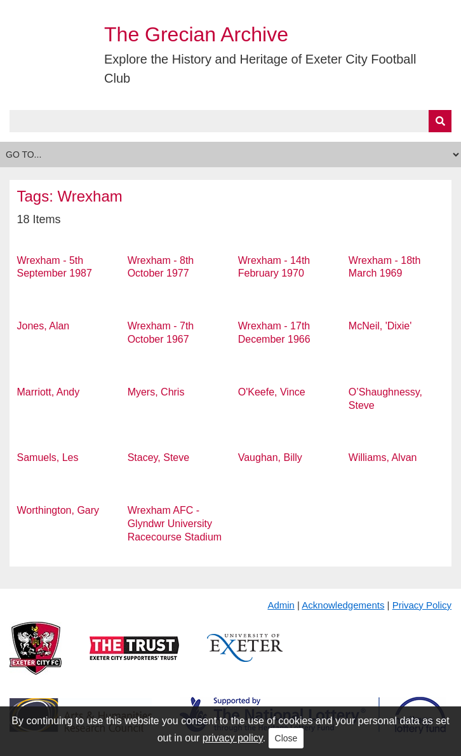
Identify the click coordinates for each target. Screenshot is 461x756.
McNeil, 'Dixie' (380, 325)
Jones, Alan (43, 325)
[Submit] (440, 121)
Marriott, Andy (48, 392)
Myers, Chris (156, 392)
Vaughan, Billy (270, 457)
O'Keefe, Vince (271, 392)
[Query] (231, 121)
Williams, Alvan (383, 457)
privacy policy (233, 737)
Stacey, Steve (159, 457)
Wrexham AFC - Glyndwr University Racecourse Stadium (175, 523)
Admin (281, 605)
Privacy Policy (421, 605)
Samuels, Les (48, 457)
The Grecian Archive (196, 34)
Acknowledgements (343, 605)
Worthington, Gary (58, 510)
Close (286, 738)
